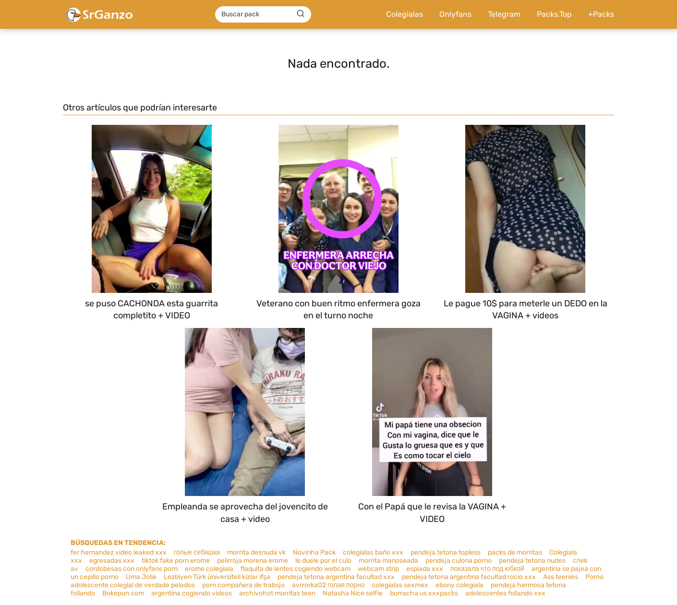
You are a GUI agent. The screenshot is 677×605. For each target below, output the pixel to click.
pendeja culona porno (458, 561)
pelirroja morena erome (252, 561)
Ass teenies (560, 577)
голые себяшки (197, 552)
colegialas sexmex (400, 585)
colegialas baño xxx (373, 552)
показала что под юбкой (487, 569)
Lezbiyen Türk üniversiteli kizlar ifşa (217, 577)
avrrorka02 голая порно (328, 585)
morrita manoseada (388, 561)
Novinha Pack (314, 552)
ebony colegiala (459, 585)
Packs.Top (554, 14)
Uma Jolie (141, 577)
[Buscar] (300, 14)
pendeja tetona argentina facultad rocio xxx (469, 577)
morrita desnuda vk (256, 552)
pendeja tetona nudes (532, 561)
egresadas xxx (111, 561)
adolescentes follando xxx (505, 593)
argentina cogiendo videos (191, 593)
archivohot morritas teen (277, 593)
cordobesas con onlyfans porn (131, 569)
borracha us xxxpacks (424, 593)
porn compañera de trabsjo (243, 585)
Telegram (504, 14)
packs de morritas (515, 552)
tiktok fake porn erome (176, 561)
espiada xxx (424, 569)
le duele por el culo (323, 561)
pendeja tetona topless (446, 552)
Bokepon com (123, 593)
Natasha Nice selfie (353, 593)
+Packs (601, 14)
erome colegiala (209, 569)
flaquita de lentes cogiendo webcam (296, 569)
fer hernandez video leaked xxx (119, 552)
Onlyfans (455, 14)
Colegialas (404, 14)
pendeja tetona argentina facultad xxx (336, 577)
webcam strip (378, 569)
